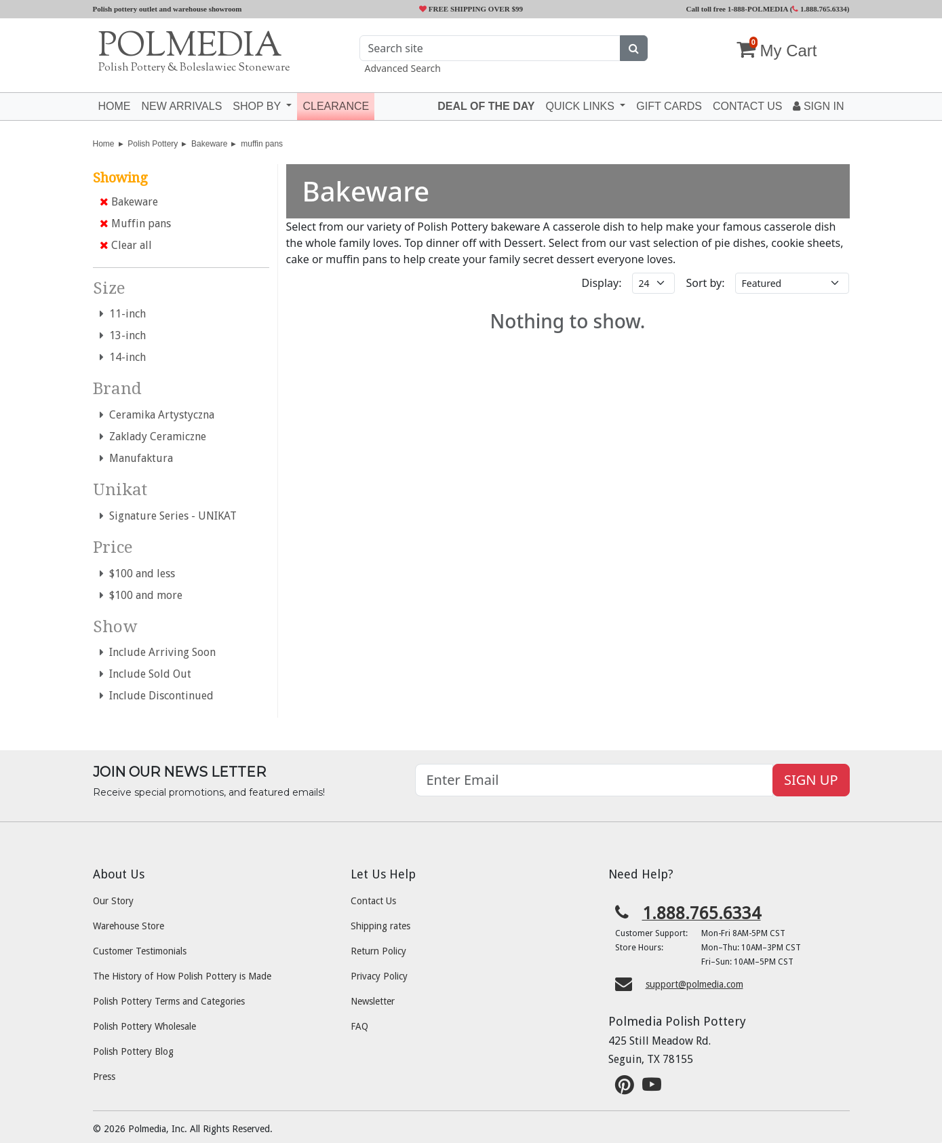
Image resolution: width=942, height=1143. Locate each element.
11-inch (123, 313)
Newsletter (373, 1001)
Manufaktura (136, 458)
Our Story (113, 900)
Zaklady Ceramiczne (153, 436)
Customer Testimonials (140, 951)
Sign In (818, 106)
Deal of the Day (485, 106)
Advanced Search (403, 68)
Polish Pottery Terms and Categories (169, 1001)
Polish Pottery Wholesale (144, 1026)
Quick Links (581, 106)
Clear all (126, 245)
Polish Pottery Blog (133, 1051)
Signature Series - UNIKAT (168, 515)
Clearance (335, 106)
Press (104, 1076)
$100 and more (141, 595)
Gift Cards (669, 106)
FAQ (359, 1026)
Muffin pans (135, 223)
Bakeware (209, 144)
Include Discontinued (157, 695)
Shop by (258, 106)
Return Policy (378, 951)
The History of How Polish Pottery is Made (182, 976)
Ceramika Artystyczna (157, 414)
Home (114, 106)
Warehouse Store (128, 926)
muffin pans (262, 144)
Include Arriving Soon (158, 652)
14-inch (123, 357)
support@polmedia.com (694, 984)
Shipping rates (380, 926)
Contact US (748, 106)
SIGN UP (811, 780)
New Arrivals (182, 106)
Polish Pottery (152, 144)
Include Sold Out (145, 673)
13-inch (123, 335)
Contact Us (373, 900)
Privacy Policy (379, 976)
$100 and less (137, 573)
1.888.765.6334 (819, 9)
